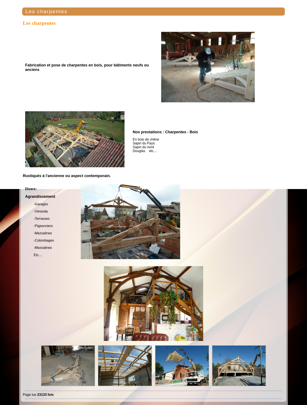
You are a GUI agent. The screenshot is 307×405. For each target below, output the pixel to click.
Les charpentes (46, 11)
